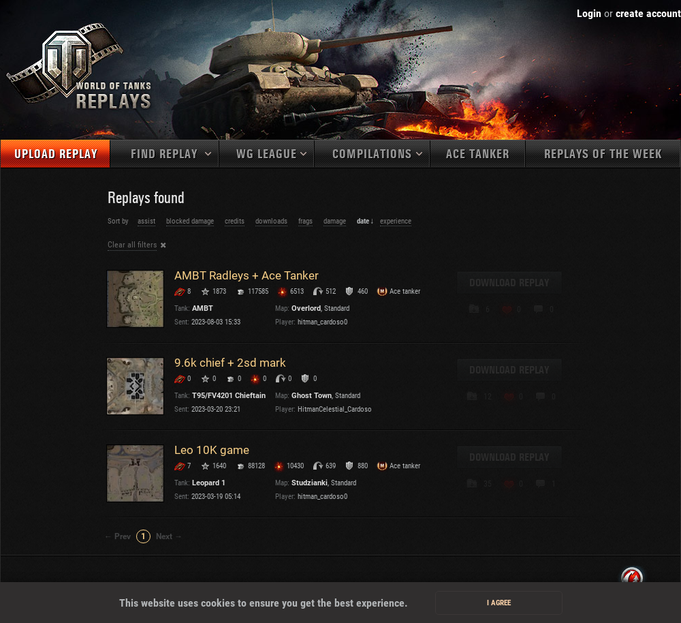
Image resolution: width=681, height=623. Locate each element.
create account (648, 13)
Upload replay (55, 154)
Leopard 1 (208, 482)
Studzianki (309, 482)
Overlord (306, 308)
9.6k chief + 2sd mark (230, 362)
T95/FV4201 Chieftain (229, 395)
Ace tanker (477, 154)
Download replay (509, 283)
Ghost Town (311, 395)
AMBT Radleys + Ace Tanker (246, 275)
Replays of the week (603, 154)
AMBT (202, 308)
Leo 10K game (211, 450)
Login (589, 13)
